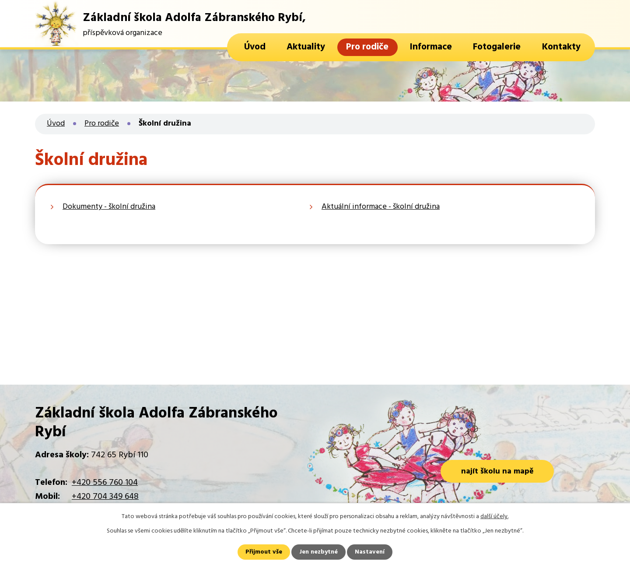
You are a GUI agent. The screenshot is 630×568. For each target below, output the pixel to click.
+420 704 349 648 (105, 497)
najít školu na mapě (497, 471)
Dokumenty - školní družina (109, 206)
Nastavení (370, 552)
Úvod (255, 47)
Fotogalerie (497, 47)
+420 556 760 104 (105, 483)
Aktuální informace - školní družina (381, 206)
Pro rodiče (367, 47)
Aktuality (306, 47)
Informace (431, 47)
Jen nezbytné (318, 552)
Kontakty (561, 47)
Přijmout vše (263, 552)
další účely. (494, 517)
